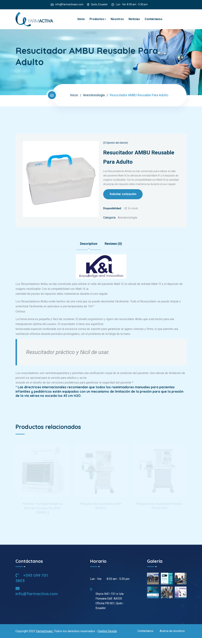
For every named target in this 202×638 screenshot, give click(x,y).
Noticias (134, 19)
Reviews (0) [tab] (113, 244)
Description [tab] (88, 244)
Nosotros (117, 19)
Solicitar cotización (123, 194)
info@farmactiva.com (37, 591)
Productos (96, 19)
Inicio (81, 19)
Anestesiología (94, 95)
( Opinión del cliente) (115, 142)
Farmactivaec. (44, 631)
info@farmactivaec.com (69, 4)
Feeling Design (107, 631)
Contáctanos (153, 19)
